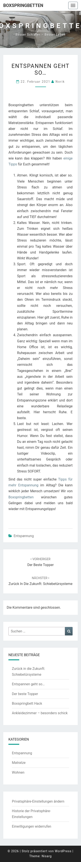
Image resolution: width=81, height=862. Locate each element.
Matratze (18, 763)
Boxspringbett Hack (27, 703)
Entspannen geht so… (28, 684)
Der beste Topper (25, 694)
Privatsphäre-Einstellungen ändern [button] (38, 801)
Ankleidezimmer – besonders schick (40, 713)
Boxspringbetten (23, 5)
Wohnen (18, 772)
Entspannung (24, 536)
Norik (60, 81)
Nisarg (47, 856)
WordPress (63, 851)
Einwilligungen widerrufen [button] (31, 826)
